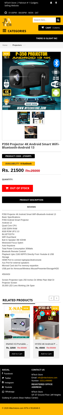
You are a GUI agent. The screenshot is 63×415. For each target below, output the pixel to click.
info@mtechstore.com (47, 378)
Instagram (8, 382)
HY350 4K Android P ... (46, 343)
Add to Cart (17, 353)
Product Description (31, 200)
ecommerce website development (17, 411)
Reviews (31, 207)
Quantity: (7, 179)
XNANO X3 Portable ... (17, 343)
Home (5, 45)
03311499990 (46, 381)
